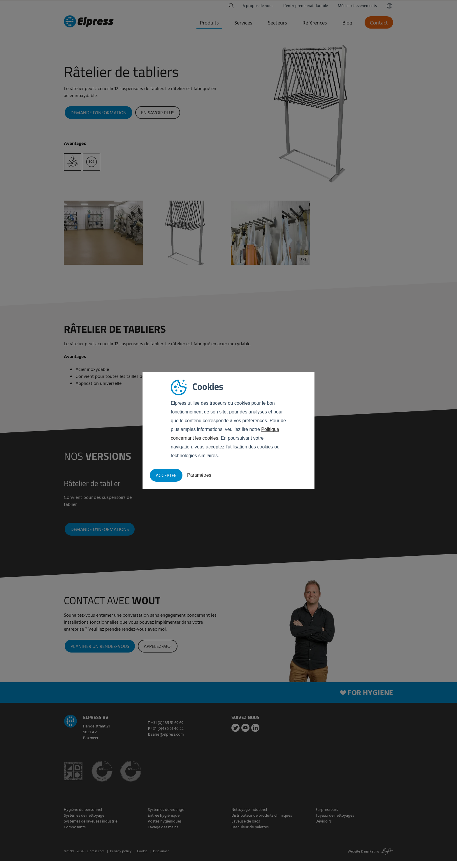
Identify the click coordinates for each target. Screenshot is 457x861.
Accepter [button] (166, 476)
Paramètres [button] (199, 475)
